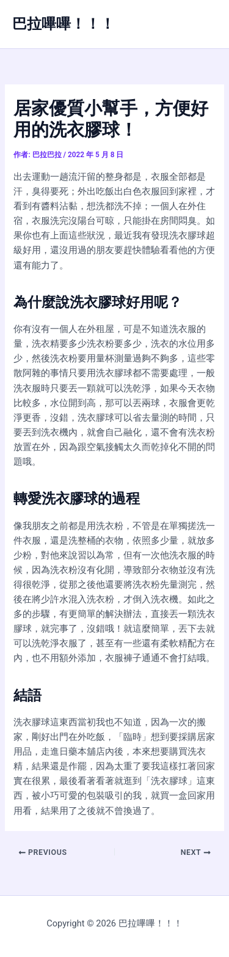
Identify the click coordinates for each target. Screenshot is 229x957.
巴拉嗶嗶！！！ (63, 23)
